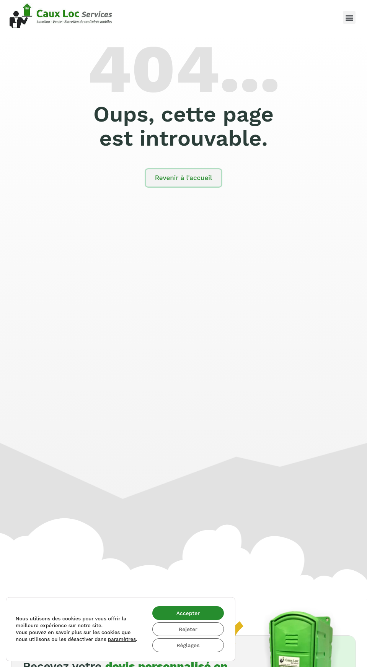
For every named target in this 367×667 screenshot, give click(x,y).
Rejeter (188, 629)
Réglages (187, 645)
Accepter (188, 613)
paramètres (122, 639)
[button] (349, 17)
